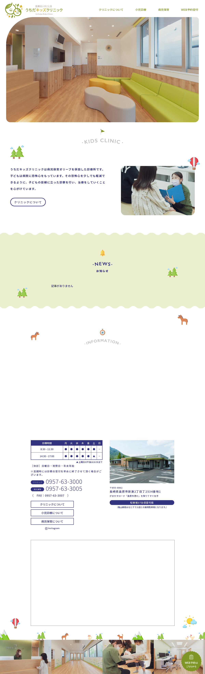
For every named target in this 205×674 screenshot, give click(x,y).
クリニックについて (111, 10)
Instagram (52, 528)
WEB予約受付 (189, 10)
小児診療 (140, 10)
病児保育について (52, 521)
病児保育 (163, 10)
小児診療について (52, 513)
